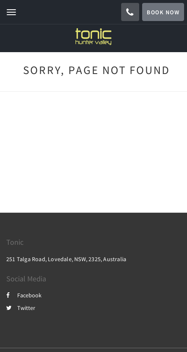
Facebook (24, 295)
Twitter (20, 308)
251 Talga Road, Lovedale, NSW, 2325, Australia (66, 259)
